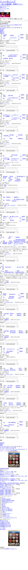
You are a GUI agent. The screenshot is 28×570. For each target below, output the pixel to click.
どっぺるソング (8, 1)
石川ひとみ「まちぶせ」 (6, 495)
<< (0, 27)
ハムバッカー (7, 257)
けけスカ (4, 511)
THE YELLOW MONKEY (5, 246)
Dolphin (12, 35)
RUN (11, 374)
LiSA (5, 392)
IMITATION (12, 336)
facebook (2, 451)
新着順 (1, 30)
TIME (11, 140)
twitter (1, 452)
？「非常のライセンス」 (6, 497)
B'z (4, 38)
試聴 (27, 56)
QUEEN (5, 433)
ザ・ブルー (7, 125)
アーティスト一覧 (9, 457)
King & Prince (4, 299)
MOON (11, 318)
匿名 (5, 188)
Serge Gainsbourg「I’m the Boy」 (8, 487)
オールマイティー (7, 521)
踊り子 (3, 513)
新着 (3, 7)
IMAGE (20, 336)
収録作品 (20, 140)
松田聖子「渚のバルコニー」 (7, 502)
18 (15, 27)
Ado (4, 200)
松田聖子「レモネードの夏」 (7, 479)
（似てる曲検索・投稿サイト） (11, 4)
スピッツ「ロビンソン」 (6, 481)
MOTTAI (11, 410)
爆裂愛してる (6, 522)
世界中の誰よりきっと (7, 510)
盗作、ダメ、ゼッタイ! (9, 208)
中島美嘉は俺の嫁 (4, 476)
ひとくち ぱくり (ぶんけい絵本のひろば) (12, 24)
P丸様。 (6, 410)
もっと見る (2, 536)
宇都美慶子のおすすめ (5, 534)
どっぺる (5, 5)
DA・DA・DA (20, 271)
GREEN (17, 241)
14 (7, 27)
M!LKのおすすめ (4, 528)
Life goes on (12, 299)
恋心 (11, 320)
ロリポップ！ (14, 556)
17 (13, 27)
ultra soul (9, 394)
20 (19, 27)
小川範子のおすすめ (5, 530)
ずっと (3, 505)
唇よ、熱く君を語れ (7, 518)
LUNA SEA (6, 319)
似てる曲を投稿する (4, 23)
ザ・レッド (7, 63)
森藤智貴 (6, 325)
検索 (9, 21)
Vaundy (4, 514)
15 (9, 27)
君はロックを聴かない (7, 517)
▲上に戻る (2, 537)
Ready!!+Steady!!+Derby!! (8, 508)
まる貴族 (6, 286)
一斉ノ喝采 (9, 392)
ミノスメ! (2, 11)
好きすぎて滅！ (6, 515)
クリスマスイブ (10, 355)
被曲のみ (2, 31)
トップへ (2, 457)
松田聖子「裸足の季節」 (6, 498)
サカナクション (6, 524)
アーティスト (4, 8)
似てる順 (2, 28)
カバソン (2, 10)
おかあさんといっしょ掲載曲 (6, 162)
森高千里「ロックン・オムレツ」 (8, 482)
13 (4, 27)
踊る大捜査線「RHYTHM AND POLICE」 (10, 491)
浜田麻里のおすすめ (5, 531)
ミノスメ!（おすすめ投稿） (11, 458)
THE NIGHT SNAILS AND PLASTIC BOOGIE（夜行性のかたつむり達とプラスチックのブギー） (19, 246)
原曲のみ (2, 33)
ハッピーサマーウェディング (10, 525)
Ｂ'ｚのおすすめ (12, 455)
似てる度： (2, 50)
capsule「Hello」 (4, 494)
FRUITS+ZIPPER (6, 507)
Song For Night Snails (10, 246)
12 (2, 27)
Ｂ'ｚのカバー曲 (4, 455)
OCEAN (8, 203)
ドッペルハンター (8, 307)
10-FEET (4, 97)
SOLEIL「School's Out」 (6, 492)
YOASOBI (5, 58)
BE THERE (12, 338)
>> (21, 27)
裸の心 (4, 520)
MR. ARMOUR (12, 430)
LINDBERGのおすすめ (5, 533)
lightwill (7, 556)
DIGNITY (8, 200)
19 (17, 27)
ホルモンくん (7, 417)
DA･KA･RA (8, 271)
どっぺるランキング (20, 457)
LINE (1, 453)
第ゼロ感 (10, 96)
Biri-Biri (11, 58)
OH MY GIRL (5, 35)
